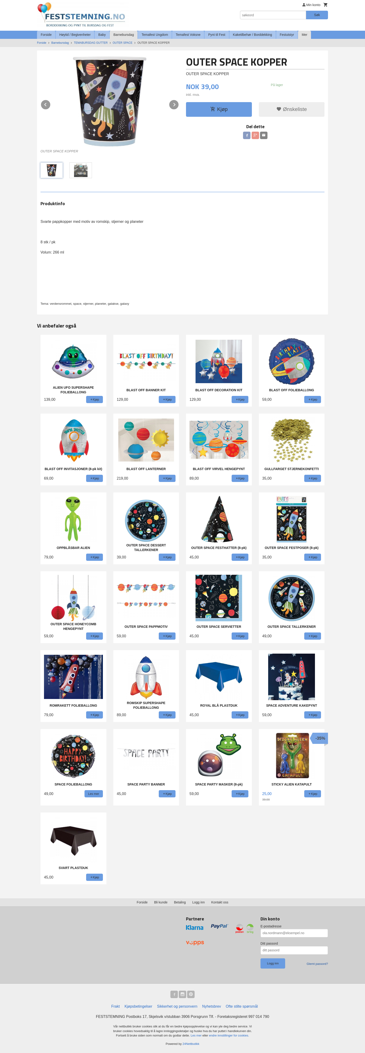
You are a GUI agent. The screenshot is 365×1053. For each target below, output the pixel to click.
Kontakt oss (219, 902)
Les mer (197, 1035)
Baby (102, 35)
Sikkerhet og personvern (177, 1006)
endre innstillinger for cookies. (229, 1035)
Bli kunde (161, 902)
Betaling (180, 902)
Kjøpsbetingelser (138, 1006)
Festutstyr (287, 35)
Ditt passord (269, 943)
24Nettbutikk (190, 1044)
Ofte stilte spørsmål (242, 1006)
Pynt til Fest (216, 35)
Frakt (115, 1006)
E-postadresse (270, 926)
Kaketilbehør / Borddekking (252, 35)
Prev (50, 104)
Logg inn (198, 902)
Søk (317, 15)
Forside (46, 35)
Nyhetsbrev (211, 1006)
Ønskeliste (291, 109)
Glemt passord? (317, 964)
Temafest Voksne (188, 35)
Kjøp (219, 109)
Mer (304, 35)
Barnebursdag (123, 35)
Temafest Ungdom (155, 35)
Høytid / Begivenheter (75, 35)
